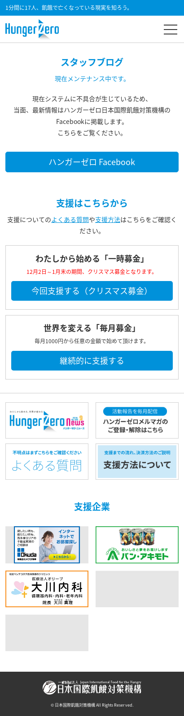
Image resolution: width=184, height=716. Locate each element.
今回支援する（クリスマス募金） (91, 291)
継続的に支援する (92, 360)
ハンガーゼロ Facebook (91, 162)
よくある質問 (70, 219)
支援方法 (107, 219)
